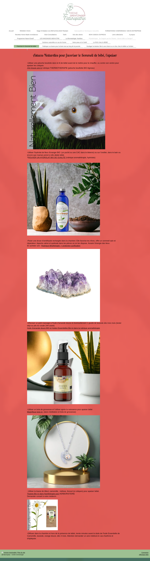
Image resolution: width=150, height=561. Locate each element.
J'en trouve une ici (34, 68)
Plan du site (21, 552)
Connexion (144, 552)
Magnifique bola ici (35, 412)
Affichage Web (143, 554)
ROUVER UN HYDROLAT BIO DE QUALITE (46, 158)
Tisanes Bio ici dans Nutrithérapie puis (43, 494)
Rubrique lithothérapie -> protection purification (60, 246)
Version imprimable (9, 552)
